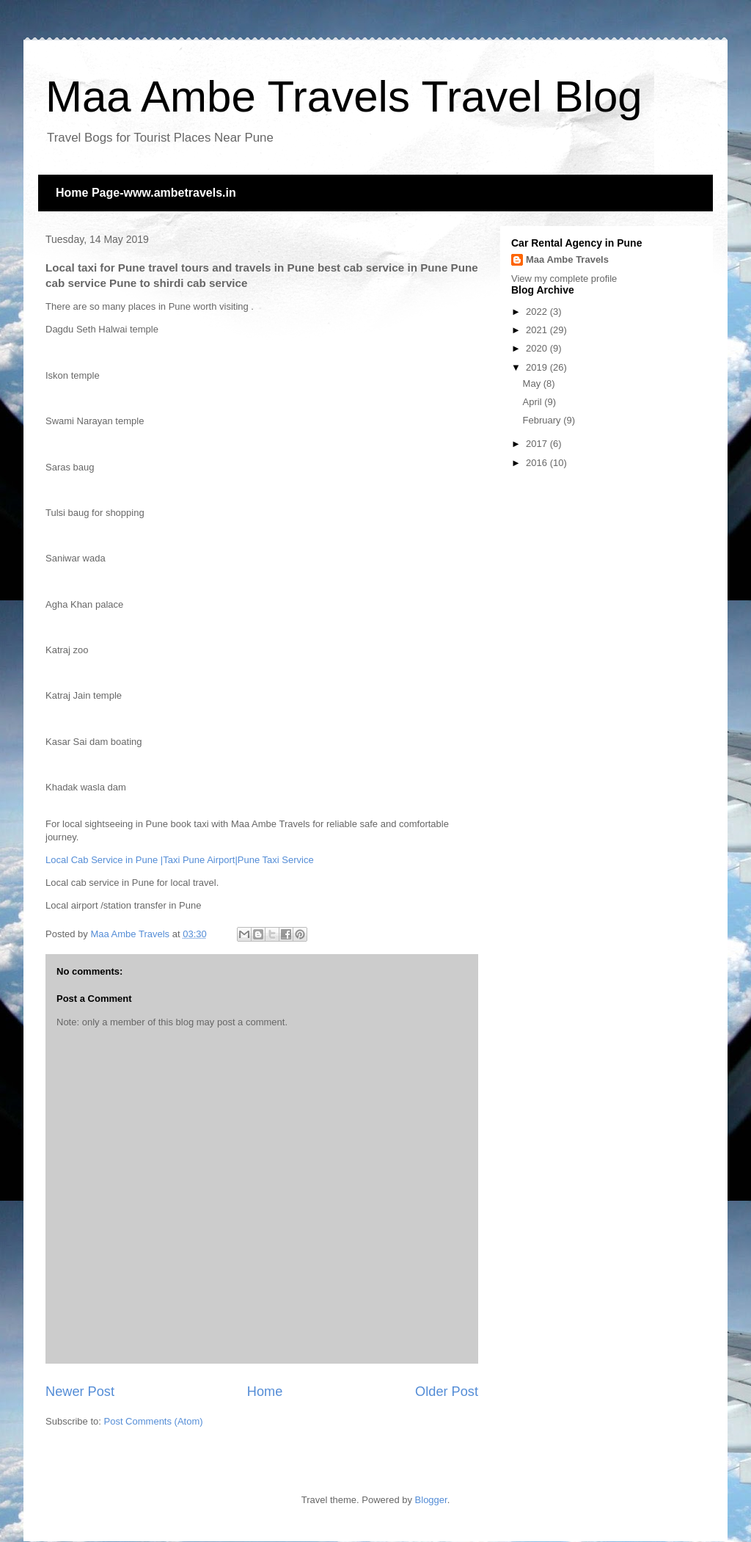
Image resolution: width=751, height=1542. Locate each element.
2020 (538, 348)
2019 (538, 367)
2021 (538, 329)
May (533, 383)
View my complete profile (564, 278)
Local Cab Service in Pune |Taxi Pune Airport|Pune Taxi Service (179, 859)
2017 (538, 443)
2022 (538, 311)
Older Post (446, 1391)
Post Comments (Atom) (153, 1421)
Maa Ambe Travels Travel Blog (343, 96)
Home (265, 1391)
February (543, 420)
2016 (538, 462)
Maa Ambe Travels (567, 259)
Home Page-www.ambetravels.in (146, 192)
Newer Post (79, 1391)
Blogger (431, 1499)
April (534, 401)
